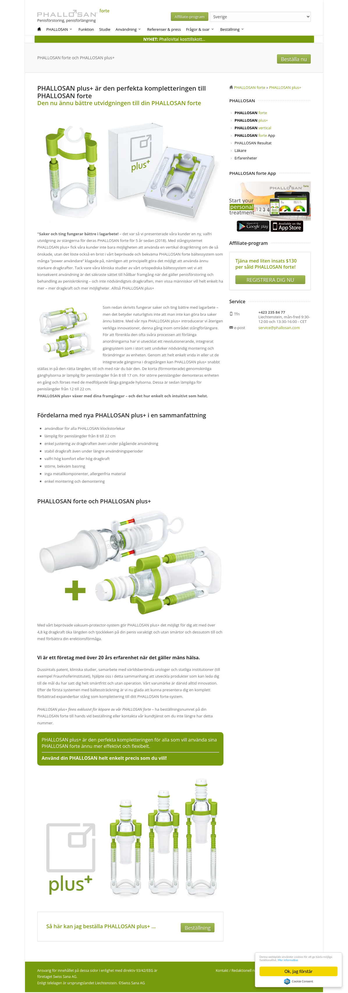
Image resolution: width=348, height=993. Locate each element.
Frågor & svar (200, 29)
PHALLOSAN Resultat (253, 143)
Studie (104, 29)
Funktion (86, 29)
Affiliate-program (238, 16)
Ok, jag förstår (299, 971)
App (255, 136)
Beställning (232, 29)
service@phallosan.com (279, 325)
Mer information (276, 959)
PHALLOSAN (59, 29)
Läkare (240, 151)
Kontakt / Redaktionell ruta (237, 971)
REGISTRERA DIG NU (270, 277)
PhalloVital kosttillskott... (174, 39)
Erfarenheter (246, 158)
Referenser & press (164, 29)
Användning (128, 29)
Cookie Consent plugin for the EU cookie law (298, 981)
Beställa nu (296, 58)
